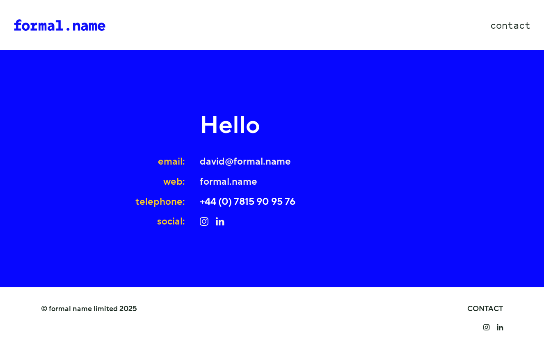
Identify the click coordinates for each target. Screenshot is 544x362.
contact (510, 25)
